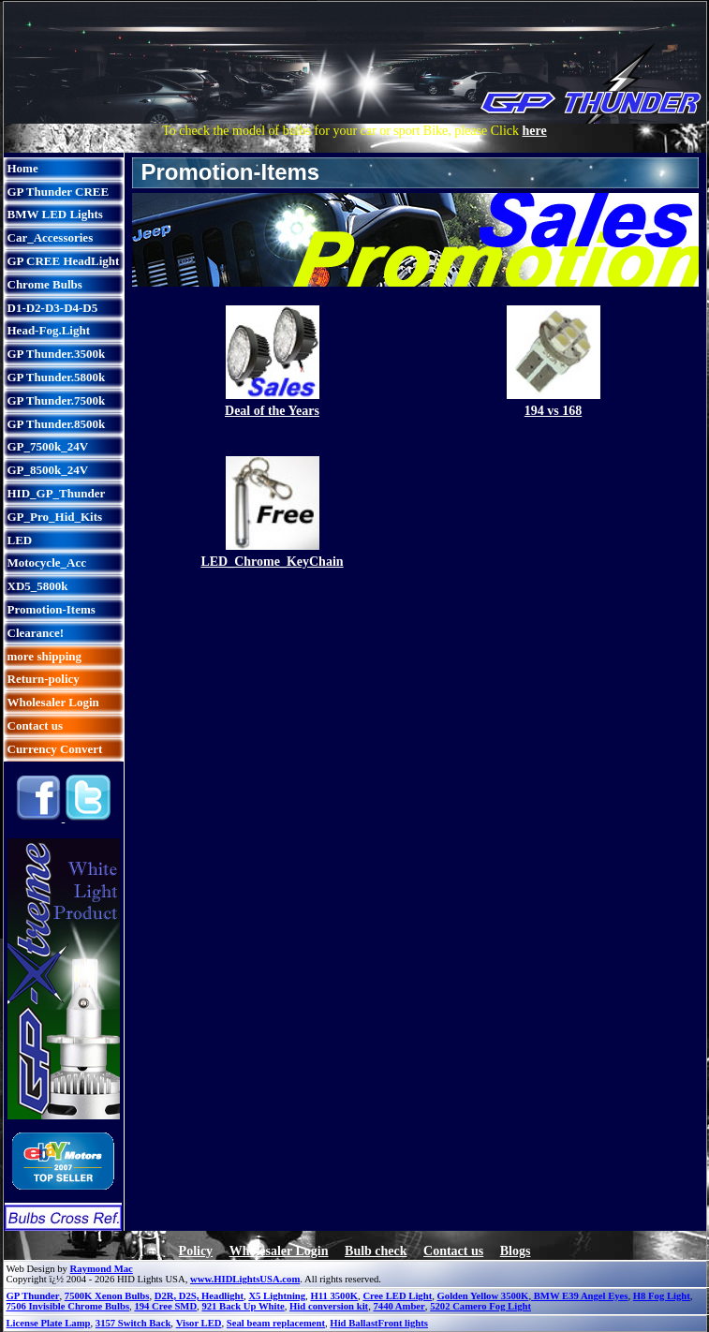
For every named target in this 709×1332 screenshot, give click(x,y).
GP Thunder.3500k (56, 354)
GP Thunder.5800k (56, 377)
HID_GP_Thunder (56, 493)
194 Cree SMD (165, 1306)
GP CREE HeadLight (63, 261)
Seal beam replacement (276, 1323)
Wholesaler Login (53, 702)
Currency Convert (55, 749)
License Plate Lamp (49, 1323)
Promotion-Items (51, 609)
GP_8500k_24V (48, 470)
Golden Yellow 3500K (483, 1296)
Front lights (403, 1323)
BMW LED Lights (55, 214)
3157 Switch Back (133, 1323)
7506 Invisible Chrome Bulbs (68, 1306)
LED (20, 540)
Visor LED (199, 1323)
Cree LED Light (397, 1296)
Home (22, 168)
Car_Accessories (50, 237)
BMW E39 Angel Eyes (579, 1296)
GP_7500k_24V (48, 446)
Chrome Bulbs (44, 284)
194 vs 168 (553, 411)
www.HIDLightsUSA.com (245, 1279)
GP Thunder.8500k (56, 424)
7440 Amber (398, 1306)
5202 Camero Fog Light (480, 1306)
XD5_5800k (37, 586)
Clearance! (36, 633)
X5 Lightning (276, 1296)
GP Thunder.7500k (56, 400)
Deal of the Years (272, 411)
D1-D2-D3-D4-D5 (52, 308)
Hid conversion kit (328, 1306)
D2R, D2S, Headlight (199, 1296)
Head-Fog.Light (48, 330)
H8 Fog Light (661, 1296)
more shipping (44, 656)
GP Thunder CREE (58, 192)
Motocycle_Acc (46, 562)
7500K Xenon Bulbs (107, 1296)
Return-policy (43, 679)
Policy (196, 1251)
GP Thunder (33, 1296)
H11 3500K (334, 1296)
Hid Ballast (353, 1323)
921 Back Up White (242, 1306)
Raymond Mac (101, 1269)
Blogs (515, 1251)
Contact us (35, 725)
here (535, 131)
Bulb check (376, 1251)
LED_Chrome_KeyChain (271, 562)
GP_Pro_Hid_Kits (55, 517)
